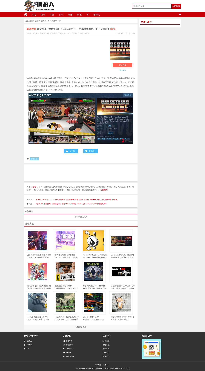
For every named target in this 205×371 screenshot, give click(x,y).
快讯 (79, 14)
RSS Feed (68, 357)
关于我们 (105, 353)
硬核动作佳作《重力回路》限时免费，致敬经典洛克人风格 (39, 287)
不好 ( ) (92, 151)
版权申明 (105, 349)
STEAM (49, 21)
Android (28, 345)
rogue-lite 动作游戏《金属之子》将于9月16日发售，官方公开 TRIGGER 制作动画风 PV (71, 204)
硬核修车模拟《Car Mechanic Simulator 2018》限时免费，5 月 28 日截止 (94, 318)
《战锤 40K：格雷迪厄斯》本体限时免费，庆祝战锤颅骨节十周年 (67, 318)
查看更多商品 (80, 327)
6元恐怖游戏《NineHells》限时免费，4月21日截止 (122, 318)
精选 (70, 14)
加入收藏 (130, 33)
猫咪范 (96, 14)
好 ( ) (72, 151)
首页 (34, 14)
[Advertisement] (67, 57)
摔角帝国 (34, 159)
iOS (27, 349)
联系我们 (105, 357)
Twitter (67, 353)
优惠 (42, 21)
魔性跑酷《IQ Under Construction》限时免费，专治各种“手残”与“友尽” (66, 287)
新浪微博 (68, 345)
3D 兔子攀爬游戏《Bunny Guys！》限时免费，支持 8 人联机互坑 (38, 318)
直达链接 (122, 65)
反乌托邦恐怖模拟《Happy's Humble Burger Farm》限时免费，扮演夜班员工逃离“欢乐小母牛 (122, 256)
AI (88, 14)
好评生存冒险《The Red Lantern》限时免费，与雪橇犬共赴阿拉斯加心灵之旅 (66, 256)
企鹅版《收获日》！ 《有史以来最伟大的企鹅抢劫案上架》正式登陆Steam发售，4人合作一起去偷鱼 (76, 199)
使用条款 (105, 345)
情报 (43, 14)
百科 (61, 14)
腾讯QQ (67, 341)
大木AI (105, 365)
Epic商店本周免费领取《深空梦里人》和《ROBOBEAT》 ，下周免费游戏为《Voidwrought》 (39, 256)
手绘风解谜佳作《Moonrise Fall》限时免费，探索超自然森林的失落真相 (94, 287)
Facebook (68, 349)
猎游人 (28, 341)
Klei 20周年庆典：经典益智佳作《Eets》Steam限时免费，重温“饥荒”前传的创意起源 (95, 256)
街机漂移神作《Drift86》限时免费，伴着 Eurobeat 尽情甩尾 (123, 287)
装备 (52, 14)
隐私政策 (105, 341)
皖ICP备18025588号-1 (120, 368)
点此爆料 (104, 190)
